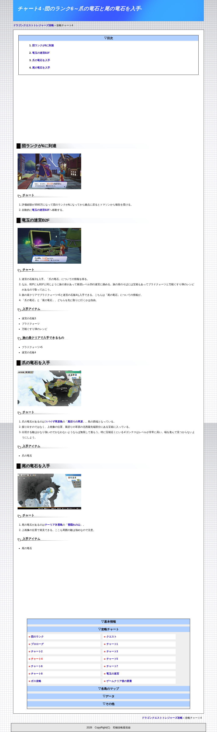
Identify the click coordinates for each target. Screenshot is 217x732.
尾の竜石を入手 (41, 67)
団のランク (37, 636)
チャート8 (37, 673)
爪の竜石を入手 (41, 60)
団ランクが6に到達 (43, 45)
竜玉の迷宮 (112, 673)
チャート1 (112, 644)
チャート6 (37, 666)
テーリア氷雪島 (54, 524)
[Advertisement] (108, 108)
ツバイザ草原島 (54, 421)
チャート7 (112, 666)
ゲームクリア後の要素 (119, 681)
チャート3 (112, 651)
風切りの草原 (75, 421)
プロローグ (37, 644)
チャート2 (37, 651)
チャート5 (112, 658)
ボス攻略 (36, 681)
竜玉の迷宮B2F (41, 52)
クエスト (111, 636)
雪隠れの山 (74, 524)
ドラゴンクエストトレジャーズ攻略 (33, 25)
